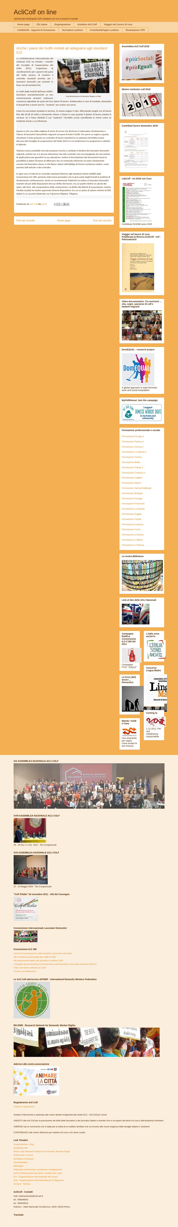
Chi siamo (42, 24)
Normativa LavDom (72, 30)
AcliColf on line (35, 12)
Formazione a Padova (133, 545)
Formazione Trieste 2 (132, 467)
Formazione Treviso (132, 457)
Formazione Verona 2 (133, 446)
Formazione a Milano (132, 540)
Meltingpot (18, 1166)
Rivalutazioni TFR (135, 30)
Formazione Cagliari (132, 477)
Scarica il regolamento (24, 1106)
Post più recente (25, 220)
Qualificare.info (21, 1148)
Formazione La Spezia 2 (134, 452)
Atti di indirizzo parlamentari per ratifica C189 (35, 957)
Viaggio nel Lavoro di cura (118, 24)
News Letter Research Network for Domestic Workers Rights (42, 1151)
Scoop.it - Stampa (22, 1184)
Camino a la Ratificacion (25, 971)
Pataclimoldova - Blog (24, 1144)
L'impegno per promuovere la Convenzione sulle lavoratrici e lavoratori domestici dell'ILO (55, 964)
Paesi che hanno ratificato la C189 (30, 967)
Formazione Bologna (132, 493)
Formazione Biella (131, 462)
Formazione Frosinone (133, 503)
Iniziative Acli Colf (87, 24)
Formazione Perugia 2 (133, 436)
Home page (23, 24)
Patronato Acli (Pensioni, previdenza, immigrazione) (38, 1169)
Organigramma (62, 24)
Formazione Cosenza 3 (133, 472)
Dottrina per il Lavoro (23, 1155)
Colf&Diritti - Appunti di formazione (36, 30)
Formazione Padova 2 (133, 441)
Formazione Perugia (132, 498)
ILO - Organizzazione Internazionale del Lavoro (36, 1176)
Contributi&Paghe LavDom (104, 30)
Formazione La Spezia (133, 508)
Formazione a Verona (133, 534)
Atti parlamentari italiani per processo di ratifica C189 (38, 960)
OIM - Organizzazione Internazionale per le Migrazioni (39, 1180)
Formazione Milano (131, 483)
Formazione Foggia (131, 514)
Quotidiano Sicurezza (24, 1159)
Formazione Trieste (131, 519)
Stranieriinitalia (20, 1162)
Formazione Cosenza (132, 524)
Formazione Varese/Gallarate (136, 488)
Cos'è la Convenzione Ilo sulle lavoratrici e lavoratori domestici (43, 953)
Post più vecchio (102, 220)
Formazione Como (131, 529)
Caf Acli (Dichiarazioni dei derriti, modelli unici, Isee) (38, 1173)
